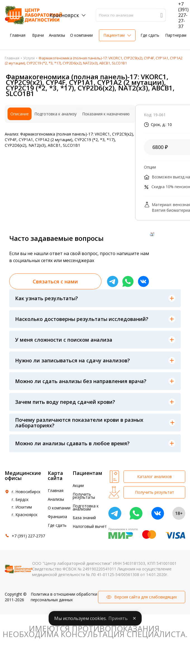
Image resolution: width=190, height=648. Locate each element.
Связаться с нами (55, 281)
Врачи (38, 35)
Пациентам (114, 35)
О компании (81, 35)
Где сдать (150, 35)
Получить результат (154, 492)
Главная (17, 35)
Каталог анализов (154, 476)
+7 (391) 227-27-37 (183, 15)
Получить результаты (84, 495)
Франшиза (57, 516)
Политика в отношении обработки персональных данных (64, 596)
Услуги (29, 57)
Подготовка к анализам (86, 507)
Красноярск (64, 15)
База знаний (84, 517)
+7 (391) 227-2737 (28, 536)
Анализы (57, 35)
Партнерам (175, 35)
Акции (78, 485)
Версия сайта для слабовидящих (145, 597)
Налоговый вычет (90, 526)
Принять (118, 618)
